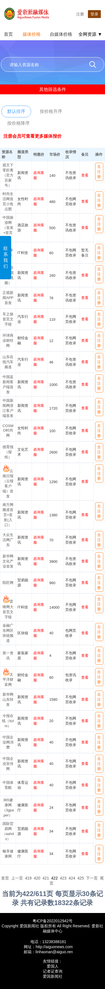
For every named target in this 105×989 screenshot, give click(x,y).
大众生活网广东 (8, 540)
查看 (84, 175)
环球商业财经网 (8, 340)
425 (80, 878)
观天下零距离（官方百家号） (8, 175)
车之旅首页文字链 (8, 319)
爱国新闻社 (52, 976)
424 (72, 878)
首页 (8, 34)
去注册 (99, 171)
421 (46, 878)
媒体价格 (32, 34)
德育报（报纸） (8, 452)
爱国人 (53, 966)
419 (28, 878)
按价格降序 (18, 123)
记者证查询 (52, 971)
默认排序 (16, 111)
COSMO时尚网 (8, 430)
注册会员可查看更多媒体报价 (32, 136)
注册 (80, 14)
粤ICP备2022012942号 (52, 921)
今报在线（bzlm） (8, 721)
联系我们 (5, 257)
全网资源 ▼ (90, 34)
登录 (94, 14)
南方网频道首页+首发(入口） (8, 515)
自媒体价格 (61, 34)
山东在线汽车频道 (8, 362)
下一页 (92, 878)
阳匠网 (8, 583)
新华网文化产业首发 (8, 561)
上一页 (17, 878)
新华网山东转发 (8, 699)
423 (63, 878)
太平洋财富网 (8, 679)
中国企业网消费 (8, 742)
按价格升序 (51, 111)
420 (37, 878)
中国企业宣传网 (8, 763)
